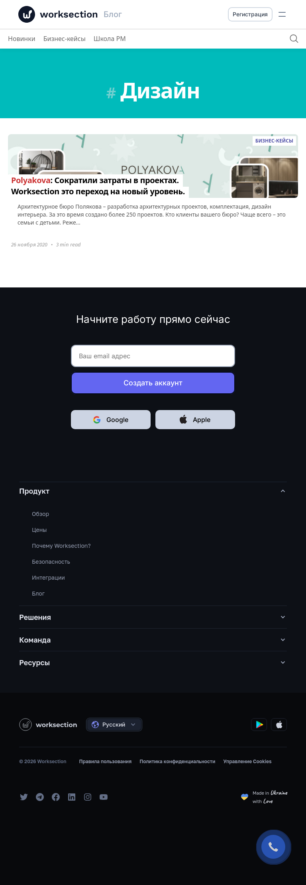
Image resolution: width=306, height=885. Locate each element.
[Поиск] (294, 39)
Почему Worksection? (61, 545)
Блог (38, 593)
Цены (39, 529)
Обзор (40, 513)
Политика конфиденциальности (177, 761)
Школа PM (110, 38)
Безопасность (51, 561)
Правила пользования (105, 761)
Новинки (21, 38)
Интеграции (48, 577)
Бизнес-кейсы (64, 38)
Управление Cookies (247, 761)
